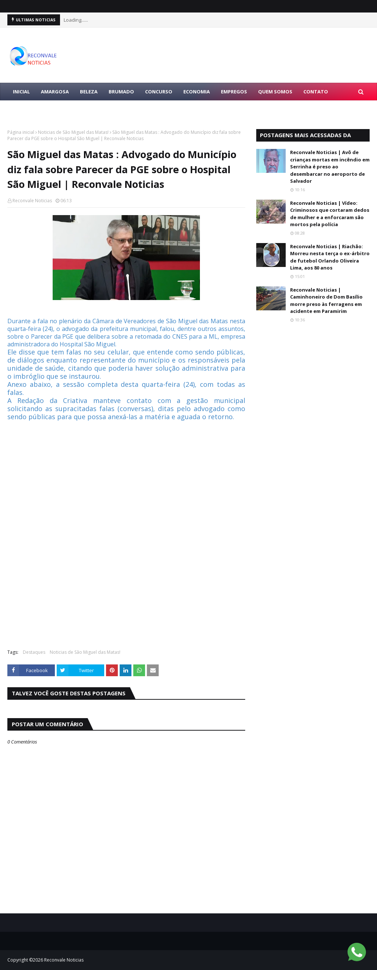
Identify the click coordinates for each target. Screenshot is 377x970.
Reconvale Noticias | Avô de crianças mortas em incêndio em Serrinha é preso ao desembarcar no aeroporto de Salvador (330, 166)
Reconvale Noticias (32, 200)
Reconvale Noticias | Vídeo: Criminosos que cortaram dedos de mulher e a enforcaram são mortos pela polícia (329, 214)
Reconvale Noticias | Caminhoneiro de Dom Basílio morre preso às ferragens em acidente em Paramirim (326, 300)
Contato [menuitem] (315, 91)
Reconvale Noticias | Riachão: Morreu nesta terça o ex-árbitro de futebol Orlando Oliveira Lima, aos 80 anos (330, 257)
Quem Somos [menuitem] (275, 91)
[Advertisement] (126, 590)
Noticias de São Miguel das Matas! (73, 132)
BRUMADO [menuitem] (121, 91)
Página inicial (20, 132)
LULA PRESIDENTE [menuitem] (34, 109)
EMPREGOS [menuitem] (234, 91)
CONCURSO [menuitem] (158, 91)
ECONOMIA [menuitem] (196, 91)
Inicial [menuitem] (21, 91)
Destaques (34, 652)
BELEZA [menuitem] (89, 91)
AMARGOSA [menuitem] (55, 91)
